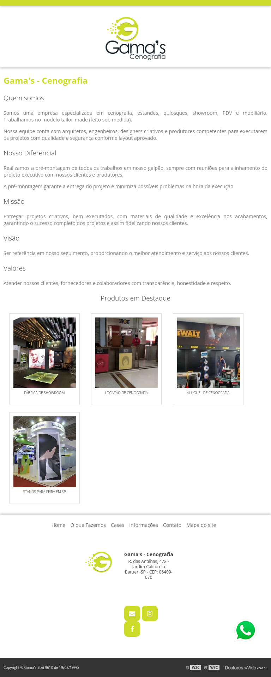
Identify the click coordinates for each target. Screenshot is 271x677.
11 (142, 588)
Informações (143, 525)
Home (59, 525)
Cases (117, 525)
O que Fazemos (88, 525)
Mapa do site (201, 525)
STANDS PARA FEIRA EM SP (44, 491)
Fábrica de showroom (44, 392)
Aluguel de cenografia (208, 392)
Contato (172, 525)
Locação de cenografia (126, 392)
